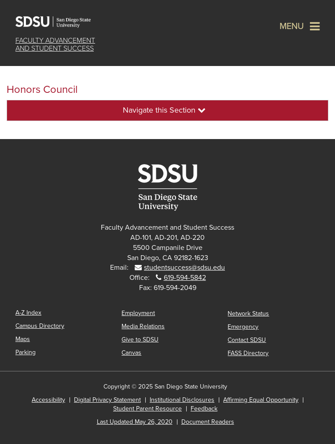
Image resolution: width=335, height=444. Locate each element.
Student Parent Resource (147, 408)
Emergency (243, 326)
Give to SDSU (139, 339)
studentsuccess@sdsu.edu (184, 267)
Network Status (248, 313)
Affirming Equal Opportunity (260, 400)
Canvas (131, 352)
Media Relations (143, 326)
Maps (22, 339)
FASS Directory (248, 353)
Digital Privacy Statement (107, 400)
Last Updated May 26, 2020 (135, 422)
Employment (138, 313)
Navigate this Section (164, 110)
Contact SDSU (247, 340)
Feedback (204, 408)
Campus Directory (39, 326)
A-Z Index (28, 312)
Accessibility (48, 400)
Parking (25, 352)
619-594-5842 (185, 277)
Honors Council (42, 89)
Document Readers (207, 422)
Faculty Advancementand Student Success (55, 44)
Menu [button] (292, 26)
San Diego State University (59, 22)
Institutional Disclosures (182, 400)
